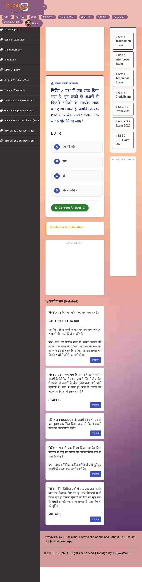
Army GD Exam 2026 (123, 138)
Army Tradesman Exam (124, 41)
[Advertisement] (78, 46)
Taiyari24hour (59, 567)
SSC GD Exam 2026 (123, 120)
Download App (76, 551)
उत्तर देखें (97, 370)
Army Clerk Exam (121, 101)
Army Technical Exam (123, 82)
